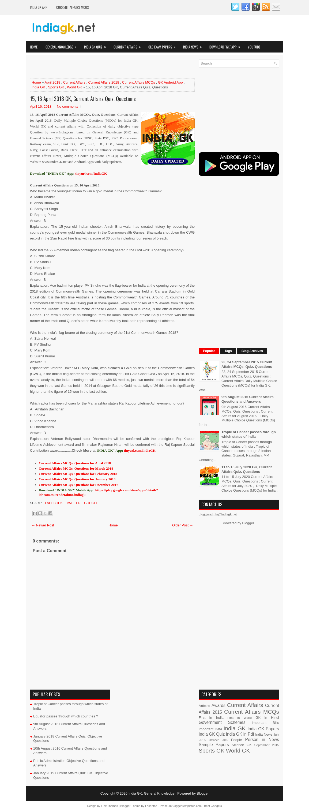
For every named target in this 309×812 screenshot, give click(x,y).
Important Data (210, 729)
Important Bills (265, 723)
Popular (209, 351)
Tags (228, 351)
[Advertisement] (92, 67)
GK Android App (170, 82)
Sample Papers (214, 744)
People (236, 740)
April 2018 (52, 82)
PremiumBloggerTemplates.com (181, 805)
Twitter (72, 503)
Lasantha (151, 805)
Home (33, 47)
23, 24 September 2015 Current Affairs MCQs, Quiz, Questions (246, 364)
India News (194, 45)
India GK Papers (263, 729)
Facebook (53, 503)
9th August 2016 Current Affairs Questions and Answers (247, 399)
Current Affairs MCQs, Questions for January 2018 (77, 479)
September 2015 (266, 745)
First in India (211, 718)
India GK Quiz (97, 45)
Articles (204, 706)
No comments (67, 106)
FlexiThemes (109, 805)
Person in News (262, 739)
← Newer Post (43, 525)
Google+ (91, 503)
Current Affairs (129, 45)
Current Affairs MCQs (72, 7)
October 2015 (218, 740)
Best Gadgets (213, 805)
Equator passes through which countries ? (65, 716)
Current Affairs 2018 (103, 82)
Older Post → (182, 525)
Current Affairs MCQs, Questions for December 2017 (78, 485)
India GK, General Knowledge (152, 793)
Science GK (242, 745)
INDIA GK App (38, 7)
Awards (218, 705)
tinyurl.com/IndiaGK (140, 450)
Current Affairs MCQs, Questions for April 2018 (75, 463)
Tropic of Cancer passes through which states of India (248, 434)
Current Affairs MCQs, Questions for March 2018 (76, 468)
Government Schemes (222, 722)
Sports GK (56, 87)
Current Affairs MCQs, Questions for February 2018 (78, 474)
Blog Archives (252, 351)
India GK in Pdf (240, 734)
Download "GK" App (226, 45)
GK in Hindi (267, 718)
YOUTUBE (254, 47)
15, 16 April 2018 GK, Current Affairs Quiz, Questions (83, 99)
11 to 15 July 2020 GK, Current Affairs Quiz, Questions (246, 469)
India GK (38, 87)
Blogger (248, 523)
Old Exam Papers (163, 45)
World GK (74, 87)
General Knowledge (63, 45)
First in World (239, 717)
